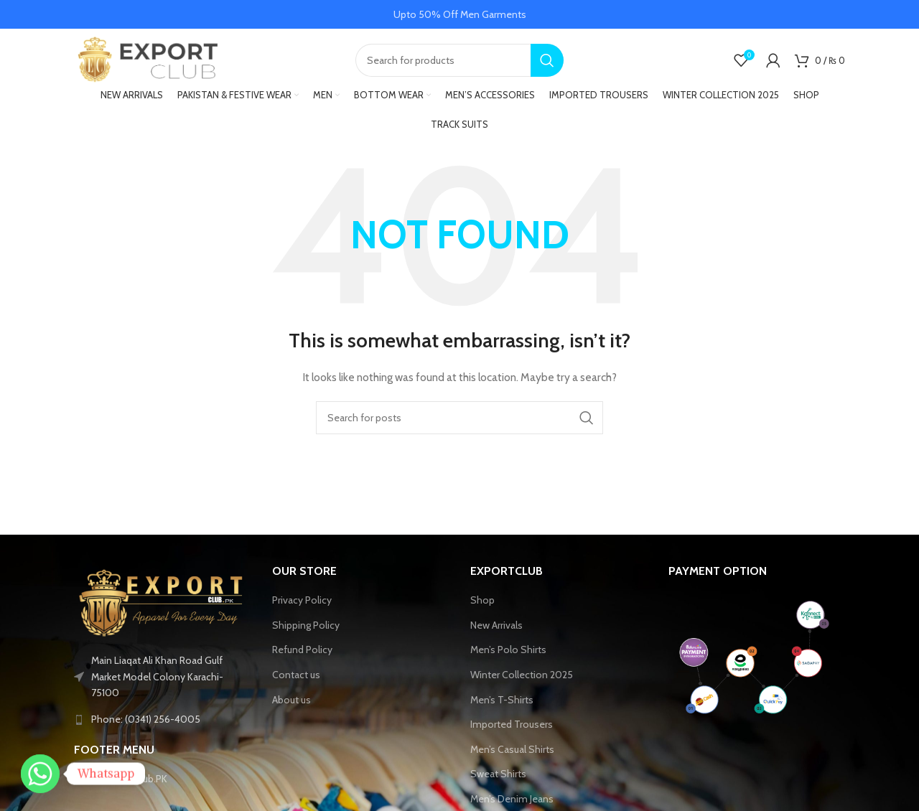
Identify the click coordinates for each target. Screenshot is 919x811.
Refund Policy (302, 651)
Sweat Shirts (498, 775)
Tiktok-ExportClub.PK (120, 780)
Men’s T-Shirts (501, 701)
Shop (482, 601)
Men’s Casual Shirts (512, 750)
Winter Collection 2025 (521, 676)
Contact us (296, 676)
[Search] (459, 61)
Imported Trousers (511, 725)
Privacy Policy (302, 601)
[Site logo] (146, 59)
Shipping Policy (306, 626)
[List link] (162, 721)
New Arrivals (496, 626)
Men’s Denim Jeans (512, 800)
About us (291, 701)
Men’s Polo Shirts (508, 651)
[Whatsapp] (40, 773)
